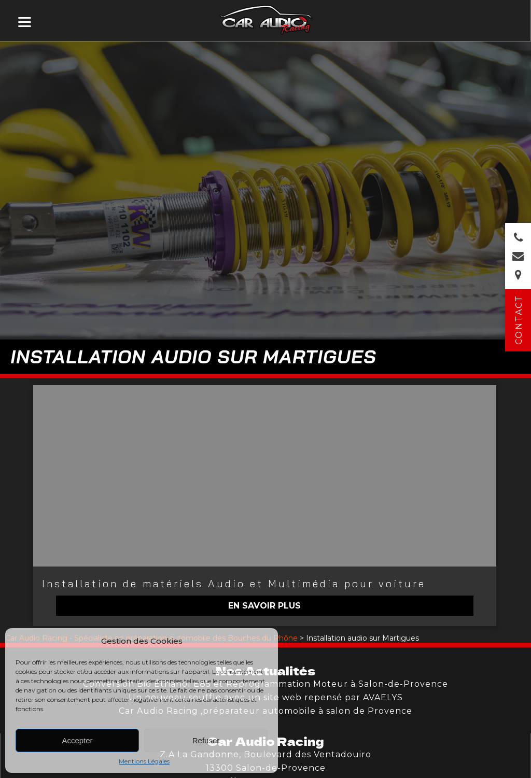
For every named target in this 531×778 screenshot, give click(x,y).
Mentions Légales (144, 761)
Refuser (206, 740)
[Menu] (24, 22)
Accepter (77, 740)
